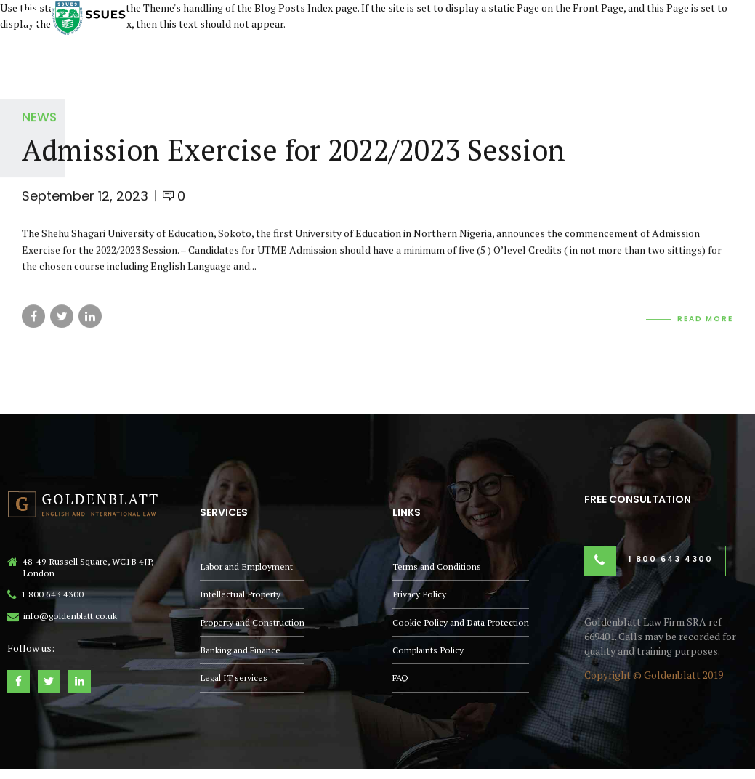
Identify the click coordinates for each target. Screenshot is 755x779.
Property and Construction (252, 622)
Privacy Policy (419, 594)
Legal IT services (233, 677)
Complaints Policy (428, 650)
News (39, 117)
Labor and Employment (246, 566)
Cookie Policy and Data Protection (460, 622)
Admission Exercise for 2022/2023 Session (293, 149)
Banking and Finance (240, 650)
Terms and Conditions (436, 566)
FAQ (400, 677)
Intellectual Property (240, 594)
